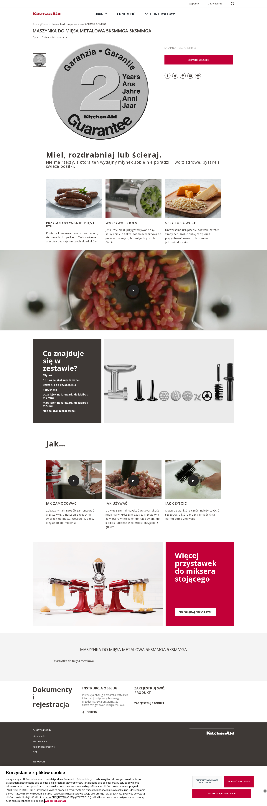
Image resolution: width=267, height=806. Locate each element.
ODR (35, 752)
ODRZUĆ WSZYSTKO (239, 784)
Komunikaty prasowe (44, 746)
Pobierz (92, 712)
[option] (40, 60)
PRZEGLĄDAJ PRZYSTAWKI (195, 612)
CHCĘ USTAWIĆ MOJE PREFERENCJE (207, 784)
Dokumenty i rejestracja (54, 37)
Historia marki (40, 741)
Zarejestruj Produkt (149, 703)
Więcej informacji (56, 803)
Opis (35, 37)
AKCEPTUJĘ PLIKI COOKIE (221, 796)
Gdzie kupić (39, 767)
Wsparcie (194, 3)
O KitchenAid (215, 3)
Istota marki (39, 736)
